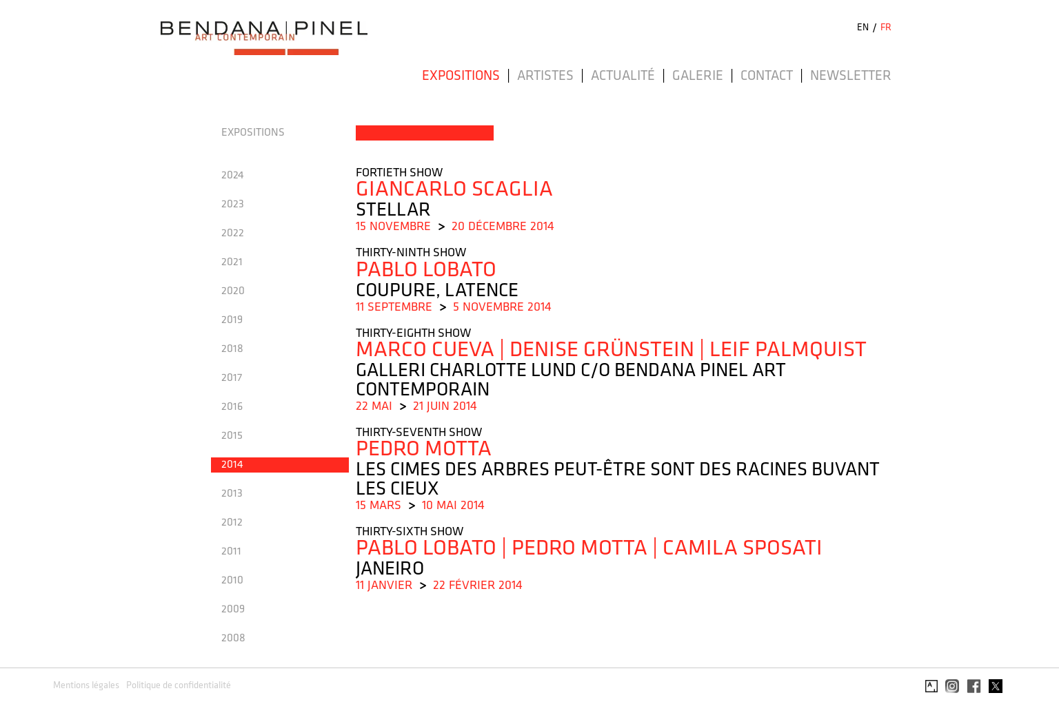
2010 (232, 580)
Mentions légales (86, 686)
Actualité (623, 76)
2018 (232, 349)
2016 (232, 407)
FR (885, 28)
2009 (233, 609)
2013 (232, 493)
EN (863, 28)
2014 (232, 464)
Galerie (697, 76)
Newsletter (850, 76)
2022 (232, 233)
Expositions (461, 76)
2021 (232, 262)
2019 (232, 320)
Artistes (545, 76)
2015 (232, 436)
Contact (766, 76)
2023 (232, 204)
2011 (231, 551)
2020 (233, 291)
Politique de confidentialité (178, 686)
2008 (233, 638)
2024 (232, 175)
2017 (231, 378)
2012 (232, 522)
